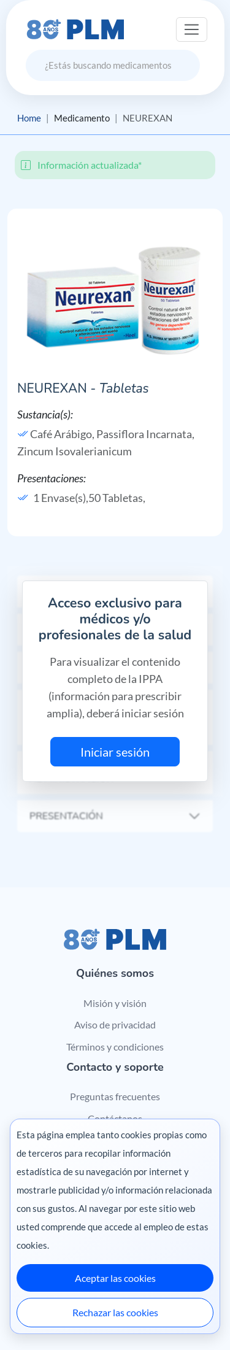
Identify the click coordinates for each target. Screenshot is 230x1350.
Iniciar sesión (115, 751)
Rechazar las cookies (115, 1312)
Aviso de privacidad (115, 1024)
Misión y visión (115, 1003)
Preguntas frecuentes (115, 1096)
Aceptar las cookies (115, 1278)
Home (29, 117)
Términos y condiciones (115, 1046)
